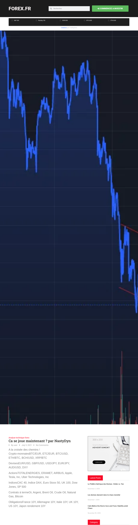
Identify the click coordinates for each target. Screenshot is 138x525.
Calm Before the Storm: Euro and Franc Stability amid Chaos (108, 507)
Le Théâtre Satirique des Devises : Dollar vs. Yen (106, 484)
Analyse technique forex (19, 438)
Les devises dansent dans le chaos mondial (104, 495)
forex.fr (20, 8)
